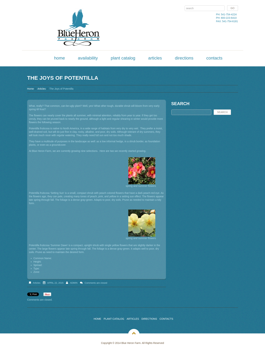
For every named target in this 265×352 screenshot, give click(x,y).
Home (59, 58)
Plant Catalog (123, 58)
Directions (184, 58)
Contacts (214, 58)
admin (73, 282)
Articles (155, 58)
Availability (88, 58)
